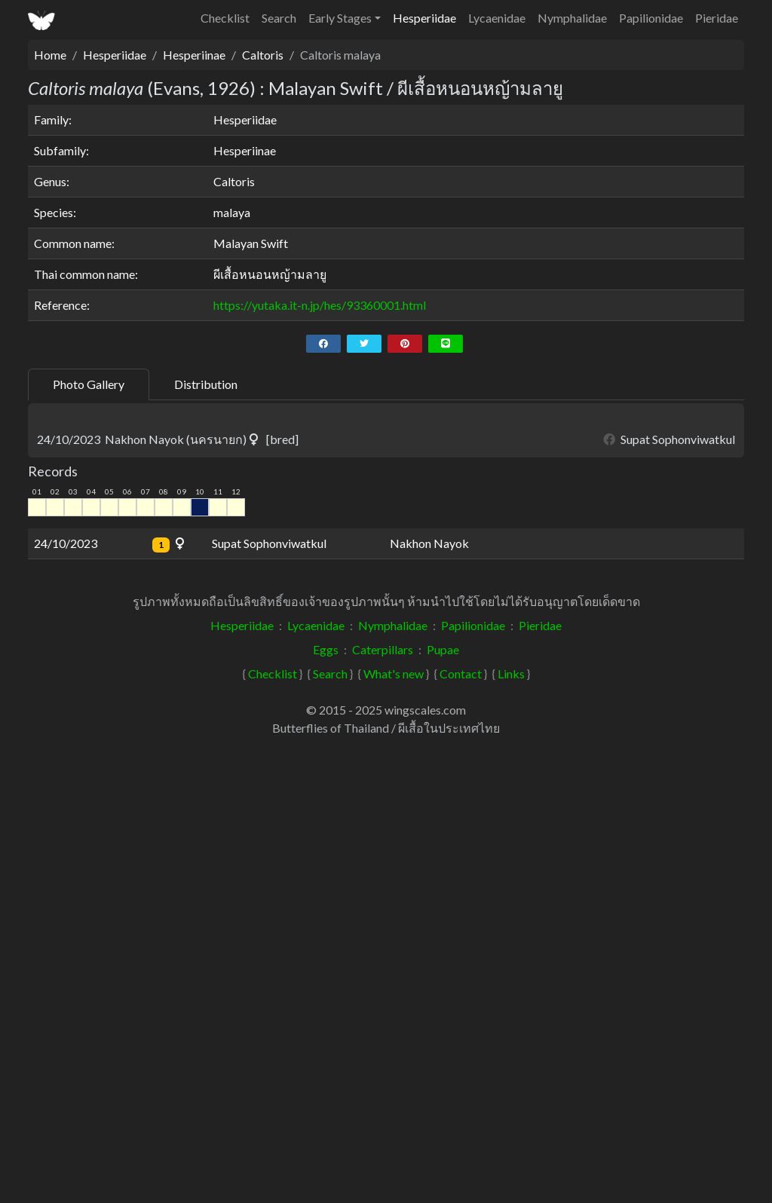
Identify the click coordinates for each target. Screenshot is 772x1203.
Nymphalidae (572, 18)
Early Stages (340, 18)
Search (279, 18)
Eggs (326, 1109)
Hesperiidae (424, 18)
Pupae (443, 1109)
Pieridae (716, 18)
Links (511, 1133)
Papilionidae (651, 18)
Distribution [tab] (205, 384)
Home (50, 54)
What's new (393, 1133)
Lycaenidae (496, 18)
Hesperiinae (194, 54)
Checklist (225, 18)
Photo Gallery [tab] (88, 384)
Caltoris (262, 54)
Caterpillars (382, 1109)
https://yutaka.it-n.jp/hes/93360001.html (319, 305)
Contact (461, 1133)
